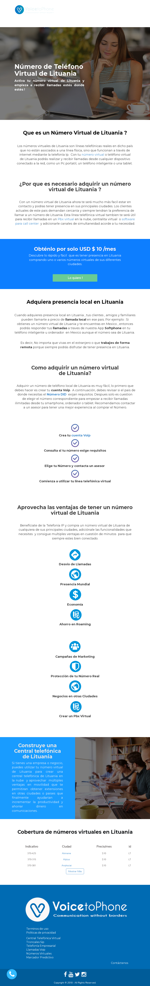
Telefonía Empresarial (41, 945)
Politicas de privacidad (41, 932)
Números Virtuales (39, 953)
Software (76, 26)
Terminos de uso (37, 928)
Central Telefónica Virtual (43, 938)
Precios (94, 26)
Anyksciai (67, 865)
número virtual (93, 154)
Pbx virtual (66, 219)
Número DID (56, 394)
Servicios (57, 26)
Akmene (66, 853)
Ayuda (109, 26)
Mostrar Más (75, 871)
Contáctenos (127, 26)
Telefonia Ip (38, 26)
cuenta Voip (80, 435)
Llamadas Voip (35, 949)
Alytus (66, 859)
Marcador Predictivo (40, 957)
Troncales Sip (35, 942)
